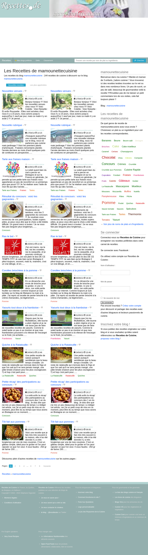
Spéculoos (131, 209)
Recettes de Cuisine (9, 488)
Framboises (7, 338)
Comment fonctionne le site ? (89, 497)
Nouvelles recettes (16, 85)
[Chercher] (139, 60)
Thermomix (134, 214)
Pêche (129, 196)
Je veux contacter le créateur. (52, 507)
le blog (43, 512)
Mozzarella (116, 191)
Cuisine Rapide (132, 169)
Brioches (106, 146)
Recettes (6, 60)
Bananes (106, 140)
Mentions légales (10, 498)
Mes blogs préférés (23, 60)
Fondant (116, 175)
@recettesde (53, 512)
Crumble (132, 164)
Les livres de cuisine (122, 497)
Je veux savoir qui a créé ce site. (53, 503)
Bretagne (139, 141)
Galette (112, 181)
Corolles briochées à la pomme (19, 270)
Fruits (104, 181)
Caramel (105, 151)
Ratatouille (21, 376)
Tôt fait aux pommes (13, 421)
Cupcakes (106, 175)
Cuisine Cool (120, 514)
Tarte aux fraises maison (16, 159)
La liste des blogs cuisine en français (129, 492)
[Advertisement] (74, 37)
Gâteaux (124, 180)
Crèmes (122, 164)
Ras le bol (7, 236)
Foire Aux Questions (85, 502)
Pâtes (121, 196)
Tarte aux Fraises (9, 190)
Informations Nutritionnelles (54, 536)
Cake (115, 146)
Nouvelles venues (12, 91)
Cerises (114, 151)
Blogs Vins (119, 502)
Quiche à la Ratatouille (15, 344)
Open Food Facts (47, 544)
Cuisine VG (119, 507)
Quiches (32, 376)
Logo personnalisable (86, 507)
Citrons (128, 158)
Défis (38, 60)
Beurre (117, 140)
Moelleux (136, 186)
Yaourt (18, 338)
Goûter (135, 181)
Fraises (23, 190)
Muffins (127, 191)
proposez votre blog (110, 338)
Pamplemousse (109, 196)
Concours (6, 230)
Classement (48, 60)
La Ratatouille (8, 376)
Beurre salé (128, 141)
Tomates (106, 220)
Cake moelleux (129, 146)
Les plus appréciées (38, 85)
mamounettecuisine (33, 75)
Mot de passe (106, 282)
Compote (138, 158)
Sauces (120, 209)
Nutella (137, 191)
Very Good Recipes (11, 536)
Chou (120, 158)
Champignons (127, 151)
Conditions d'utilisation (12, 503)
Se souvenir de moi (111, 298)
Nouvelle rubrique (12, 125)
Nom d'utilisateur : (108, 265)
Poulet (120, 203)
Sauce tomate (108, 209)
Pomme (5, 301)
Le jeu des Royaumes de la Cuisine (91, 512)
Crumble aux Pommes (111, 170)
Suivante (47, 466)
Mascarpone (122, 186)
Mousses (106, 191)
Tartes (32, 190)
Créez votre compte (132, 306)
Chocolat (108, 157)
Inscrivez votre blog (85, 492)
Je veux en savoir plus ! (50, 498)
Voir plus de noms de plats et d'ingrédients (123, 224)
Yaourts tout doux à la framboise (20, 307)
